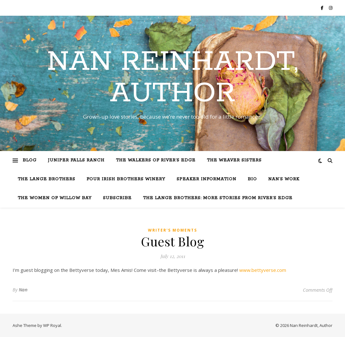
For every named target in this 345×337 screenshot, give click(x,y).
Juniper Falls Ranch (76, 160)
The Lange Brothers (46, 179)
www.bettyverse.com (262, 270)
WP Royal (52, 325)
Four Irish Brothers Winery (126, 179)
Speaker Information (206, 179)
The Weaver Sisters (234, 160)
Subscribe (117, 198)
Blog (30, 160)
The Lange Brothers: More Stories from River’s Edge (217, 198)
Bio (252, 179)
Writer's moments (172, 230)
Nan (23, 290)
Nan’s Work (283, 179)
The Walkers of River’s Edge (155, 160)
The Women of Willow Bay (55, 198)
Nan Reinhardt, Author (172, 77)
